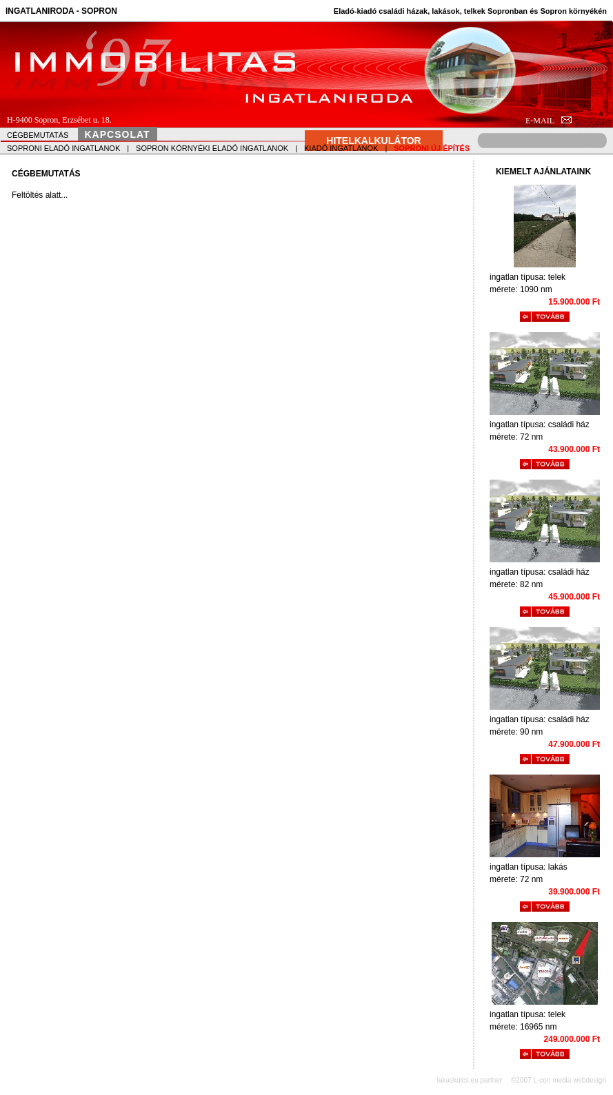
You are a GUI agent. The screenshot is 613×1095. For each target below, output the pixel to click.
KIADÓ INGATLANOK (341, 148)
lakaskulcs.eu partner (470, 1080)
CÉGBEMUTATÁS (37, 135)
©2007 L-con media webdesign (558, 1080)
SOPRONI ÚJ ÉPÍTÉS (432, 148)
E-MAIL (548, 120)
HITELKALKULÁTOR (373, 140)
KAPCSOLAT (117, 134)
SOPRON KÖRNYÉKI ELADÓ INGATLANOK (212, 148)
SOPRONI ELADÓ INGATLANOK (63, 148)
